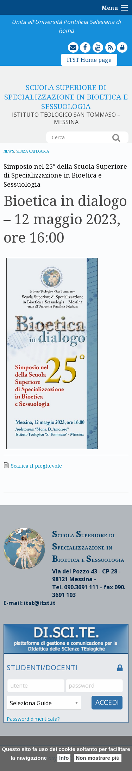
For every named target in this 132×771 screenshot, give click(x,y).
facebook (91, 42)
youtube (104, 42)
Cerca (116, 137)
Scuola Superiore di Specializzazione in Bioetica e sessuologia (66, 96)
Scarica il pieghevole (36, 465)
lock (127, 42)
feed (116, 42)
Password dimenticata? (33, 718)
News (9, 151)
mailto (79, 42)
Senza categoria (32, 151)
